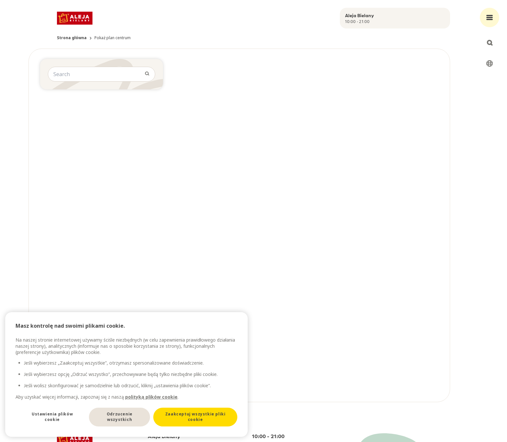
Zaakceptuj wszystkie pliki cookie (195, 416)
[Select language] (489, 63)
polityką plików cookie (151, 397)
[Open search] (489, 42)
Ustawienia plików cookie (52, 416)
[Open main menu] (489, 17)
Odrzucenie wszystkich (120, 416)
